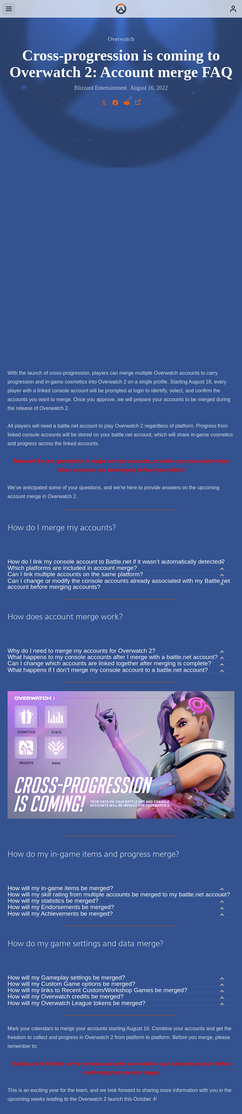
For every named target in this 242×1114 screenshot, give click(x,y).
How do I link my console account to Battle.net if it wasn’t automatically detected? (116, 325)
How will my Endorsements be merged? (61, 671)
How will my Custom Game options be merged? (71, 748)
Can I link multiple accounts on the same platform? (75, 338)
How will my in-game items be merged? (60, 652)
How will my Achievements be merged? (60, 677)
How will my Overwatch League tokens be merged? (76, 767)
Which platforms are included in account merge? (72, 332)
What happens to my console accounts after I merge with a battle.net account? (113, 421)
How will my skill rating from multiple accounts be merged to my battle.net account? (119, 658)
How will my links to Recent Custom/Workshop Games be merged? (97, 754)
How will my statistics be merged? (53, 665)
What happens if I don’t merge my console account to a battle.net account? (108, 434)
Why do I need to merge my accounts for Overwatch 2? (81, 415)
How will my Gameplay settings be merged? (66, 741)
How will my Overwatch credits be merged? (66, 760)
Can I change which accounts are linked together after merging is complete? (109, 427)
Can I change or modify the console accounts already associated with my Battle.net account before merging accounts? (119, 348)
